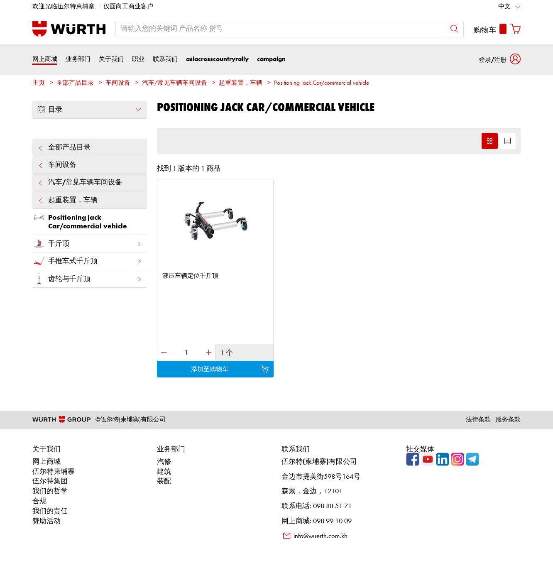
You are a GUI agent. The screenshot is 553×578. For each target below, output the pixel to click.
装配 (164, 481)
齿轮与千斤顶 (87, 279)
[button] (500, 59)
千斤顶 (87, 243)
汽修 (164, 461)
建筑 (164, 471)
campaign (271, 59)
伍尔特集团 (50, 481)
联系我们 (165, 59)
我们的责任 (50, 511)
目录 (89, 109)
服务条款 (508, 420)
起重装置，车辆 (240, 83)
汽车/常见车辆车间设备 (174, 83)
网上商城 (44, 59)
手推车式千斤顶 (87, 261)
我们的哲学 (50, 491)
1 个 (226, 353)
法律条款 (478, 420)
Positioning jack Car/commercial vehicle (321, 83)
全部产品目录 (75, 83)
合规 (39, 501)
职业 (138, 59)
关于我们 (111, 59)
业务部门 (78, 59)
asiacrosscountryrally (217, 59)
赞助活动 (46, 521)
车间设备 (117, 83)
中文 (504, 7)
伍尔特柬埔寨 (53, 471)
